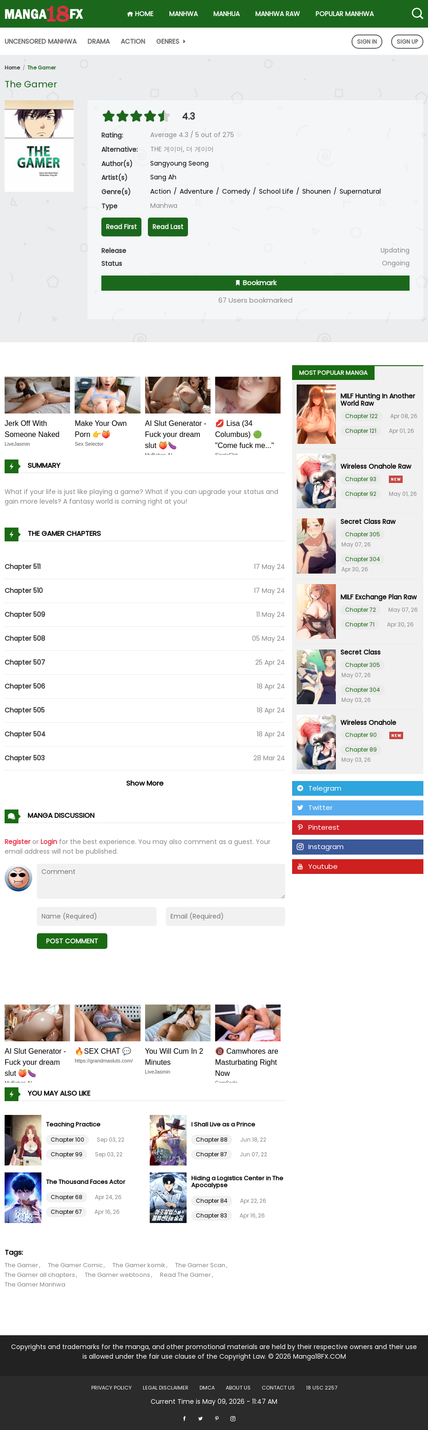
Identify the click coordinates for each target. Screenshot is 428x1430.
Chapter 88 (212, 1139)
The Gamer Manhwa (35, 1284)
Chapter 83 (211, 1215)
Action (133, 41)
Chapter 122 (361, 416)
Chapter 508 (25, 638)
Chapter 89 (361, 749)
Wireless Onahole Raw (375, 466)
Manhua (226, 13)
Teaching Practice (73, 1124)
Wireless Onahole (368, 722)
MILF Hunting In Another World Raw (377, 399)
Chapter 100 (67, 1139)
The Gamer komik (138, 1265)
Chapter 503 (25, 758)
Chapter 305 (362, 534)
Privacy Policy (111, 1387)
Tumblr (314, 885)
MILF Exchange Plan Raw (378, 597)
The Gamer (41, 67)
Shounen (315, 191)
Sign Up (407, 42)
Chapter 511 (23, 566)
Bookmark (255, 282)
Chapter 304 (362, 559)
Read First (121, 226)
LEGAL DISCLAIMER (165, 1387)
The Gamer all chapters (40, 1274)
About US (238, 1387)
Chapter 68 (66, 1197)
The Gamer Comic (75, 1265)
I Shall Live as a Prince (223, 1124)
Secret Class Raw (367, 521)
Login (49, 841)
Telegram (319, 788)
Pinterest (318, 827)
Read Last (167, 226)
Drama (99, 41)
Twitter (315, 807)
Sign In (367, 42)
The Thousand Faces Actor (85, 1181)
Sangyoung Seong (179, 163)
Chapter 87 (211, 1154)
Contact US (278, 1387)
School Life (275, 191)
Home (12, 67)
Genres (172, 41)
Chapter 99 (66, 1154)
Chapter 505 (25, 710)
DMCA (207, 1387)
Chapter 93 (360, 479)
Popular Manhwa (345, 13)
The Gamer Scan (200, 1265)
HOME (140, 13)
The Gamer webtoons (117, 1274)
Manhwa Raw (277, 13)
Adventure (195, 191)
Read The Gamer (185, 1274)
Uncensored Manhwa (40, 41)
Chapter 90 (361, 735)
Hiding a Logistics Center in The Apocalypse (237, 1182)
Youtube (317, 866)
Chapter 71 (360, 624)
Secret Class (360, 652)
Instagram (320, 846)
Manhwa (183, 13)
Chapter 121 (360, 431)
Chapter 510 (24, 590)
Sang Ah (163, 177)
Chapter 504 (25, 734)
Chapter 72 (360, 610)
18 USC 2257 (321, 1387)
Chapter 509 (25, 614)
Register (17, 841)
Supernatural (359, 191)
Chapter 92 (360, 494)
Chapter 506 (25, 686)
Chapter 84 (212, 1201)
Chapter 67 (66, 1212)
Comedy (235, 191)
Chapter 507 (25, 662)
